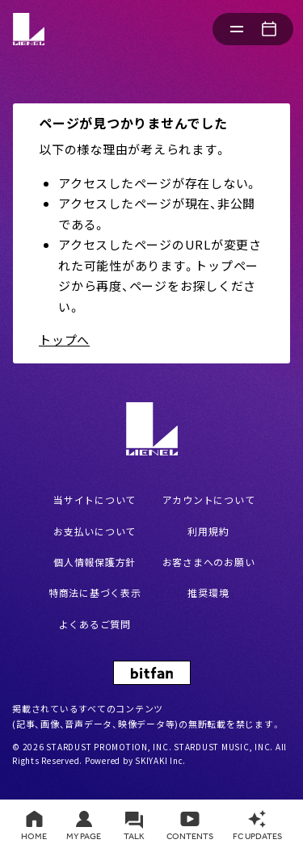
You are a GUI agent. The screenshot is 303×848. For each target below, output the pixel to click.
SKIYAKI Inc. (160, 760)
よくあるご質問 (95, 624)
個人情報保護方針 (94, 562)
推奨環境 (208, 592)
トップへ (64, 339)
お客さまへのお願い (208, 562)
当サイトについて (94, 499)
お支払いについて (94, 531)
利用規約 (208, 531)
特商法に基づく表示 (94, 592)
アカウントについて (208, 499)
